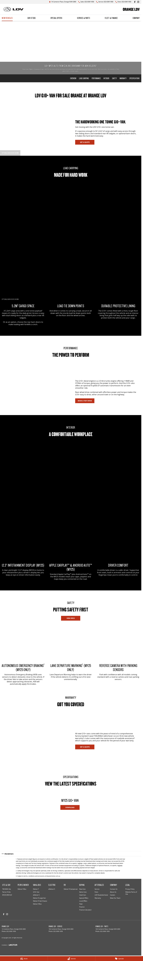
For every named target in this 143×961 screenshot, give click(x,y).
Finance (81, 907)
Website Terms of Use (131, 893)
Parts (96, 892)
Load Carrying (84, 78)
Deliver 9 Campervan (71, 889)
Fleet (81, 904)
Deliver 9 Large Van (39, 898)
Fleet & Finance (111, 17)
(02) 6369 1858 (11, 931)
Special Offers (56, 17)
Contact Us (113, 889)
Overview (73, 78)
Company (136, 17)
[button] (14, 830)
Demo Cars (83, 892)
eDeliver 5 (36, 895)
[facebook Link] (134, 1)
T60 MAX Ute (6, 889)
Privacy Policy (130, 889)
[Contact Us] (62, 1)
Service (97, 889)
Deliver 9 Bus (22, 889)
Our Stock (31, 17)
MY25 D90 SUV (7, 895)
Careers (112, 895)
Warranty (123, 78)
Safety (114, 78)
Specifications (134, 78)
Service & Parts (83, 17)
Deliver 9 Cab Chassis (40, 901)
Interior (106, 78)
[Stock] (24, 958)
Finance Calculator (85, 910)
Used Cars (82, 895)
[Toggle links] (9, 945)
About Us (113, 892)
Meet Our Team (115, 898)
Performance (96, 78)
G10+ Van (36, 892)
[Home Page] (13, 9)
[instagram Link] (138, 1)
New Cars (82, 889)
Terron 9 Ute (6, 892)
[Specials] (119, 958)
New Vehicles (7, 17)
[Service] (71, 958)
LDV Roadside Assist (101, 895)
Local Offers (83, 901)
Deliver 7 (36, 889)
